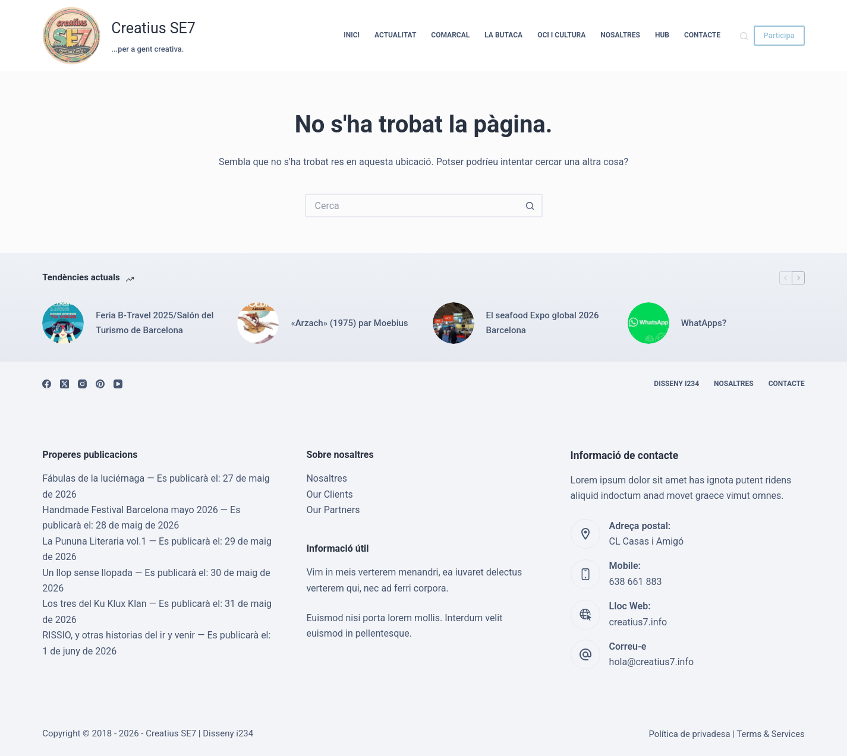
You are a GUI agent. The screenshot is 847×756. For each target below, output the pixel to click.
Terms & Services (770, 734)
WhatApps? (703, 323)
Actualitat (395, 35)
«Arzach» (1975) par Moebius (349, 323)
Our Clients (329, 494)
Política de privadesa (689, 734)
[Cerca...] (412, 205)
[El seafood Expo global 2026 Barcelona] (453, 323)
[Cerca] (744, 36)
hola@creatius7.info (651, 662)
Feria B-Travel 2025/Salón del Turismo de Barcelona (154, 323)
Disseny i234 (676, 383)
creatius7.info (638, 622)
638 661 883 (635, 581)
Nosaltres (620, 35)
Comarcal (450, 35)
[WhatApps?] (648, 323)
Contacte (702, 35)
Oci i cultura (561, 35)
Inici (352, 35)
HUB (662, 35)
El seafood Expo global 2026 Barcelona (542, 323)
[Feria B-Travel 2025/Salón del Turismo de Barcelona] (63, 323)
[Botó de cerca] (531, 205)
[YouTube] (118, 383)
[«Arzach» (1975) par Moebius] (258, 323)
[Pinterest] (100, 383)
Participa (779, 35)
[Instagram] (82, 383)
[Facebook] (46, 383)
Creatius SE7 (153, 28)
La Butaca (503, 35)
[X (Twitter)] (64, 383)
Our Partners (333, 509)
